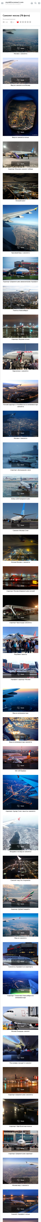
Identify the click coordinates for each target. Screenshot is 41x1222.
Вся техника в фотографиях (14, 3)
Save (22, 48)
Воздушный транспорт (9, 19)
